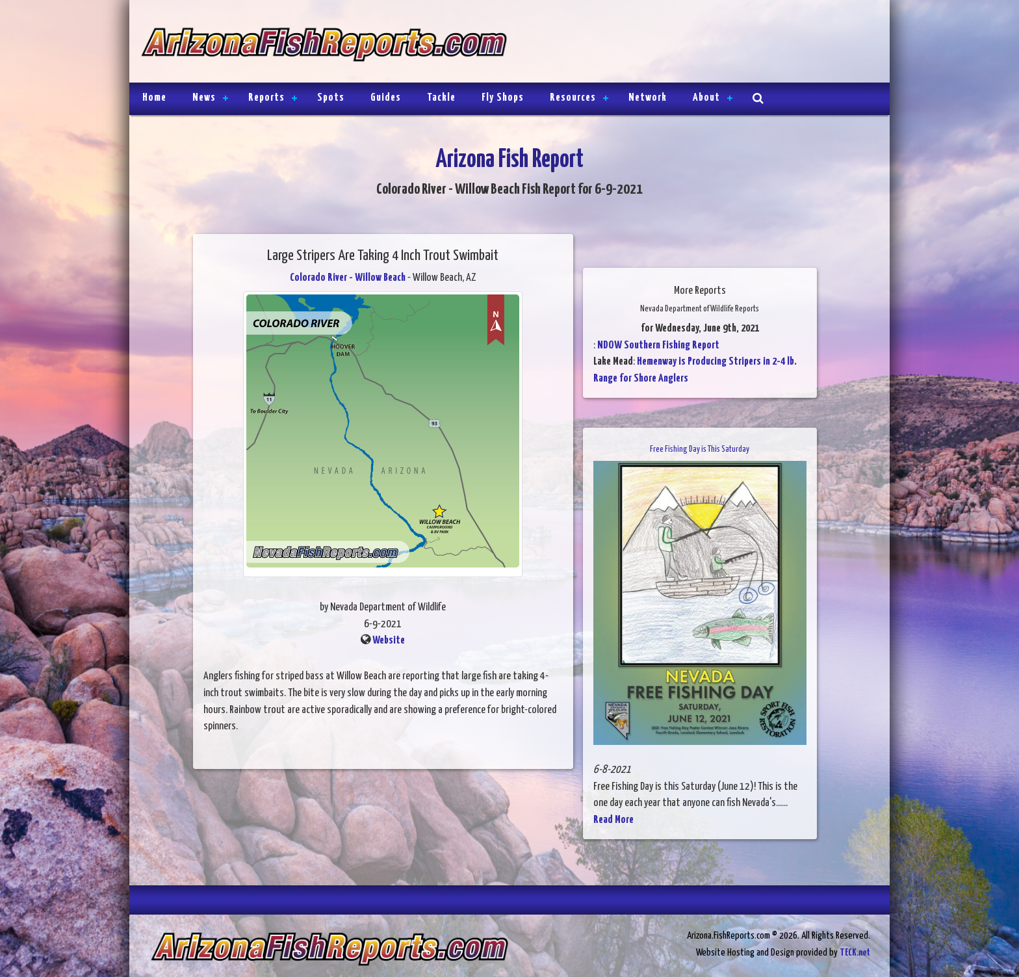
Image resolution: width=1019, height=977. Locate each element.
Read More (613, 820)
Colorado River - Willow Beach (348, 277)
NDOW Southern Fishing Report (658, 345)
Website (388, 640)
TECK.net (855, 952)
